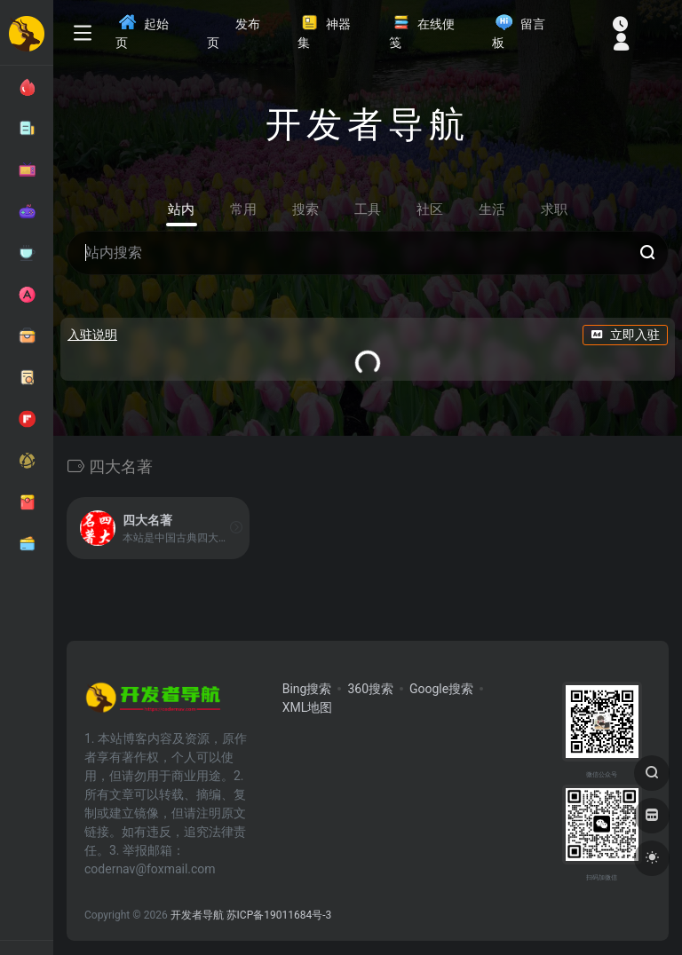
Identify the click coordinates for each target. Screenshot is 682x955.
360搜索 (370, 689)
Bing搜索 (307, 689)
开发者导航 (197, 915)
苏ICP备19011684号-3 (279, 915)
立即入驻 (625, 335)
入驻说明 (92, 335)
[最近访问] (620, 23)
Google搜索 (441, 689)
